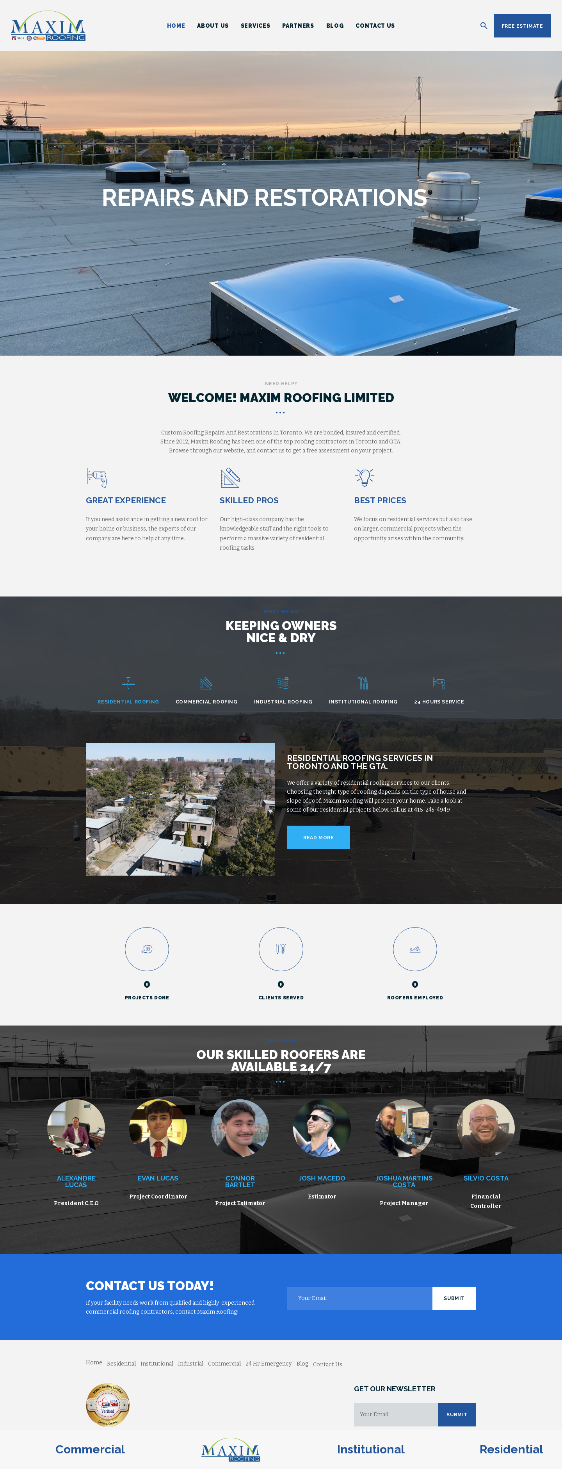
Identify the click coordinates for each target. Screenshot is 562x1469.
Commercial (224, 1363)
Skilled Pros (249, 500)
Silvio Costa (486, 1178)
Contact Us (327, 1364)
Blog (302, 1363)
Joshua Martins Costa (404, 1181)
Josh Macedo (322, 1178)
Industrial (190, 1363)
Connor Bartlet (240, 1181)
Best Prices (380, 500)
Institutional (156, 1363)
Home (94, 1362)
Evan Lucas (158, 1178)
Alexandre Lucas (76, 1181)
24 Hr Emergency (268, 1363)
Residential (121, 1363)
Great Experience (126, 500)
